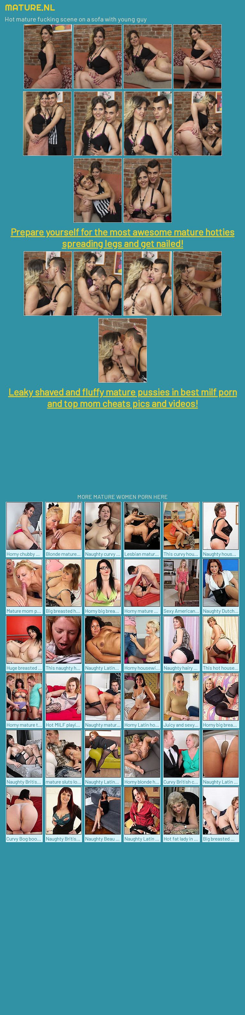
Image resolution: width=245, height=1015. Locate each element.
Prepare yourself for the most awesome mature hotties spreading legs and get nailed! (122, 237)
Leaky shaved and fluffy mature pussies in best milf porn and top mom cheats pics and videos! (122, 397)
